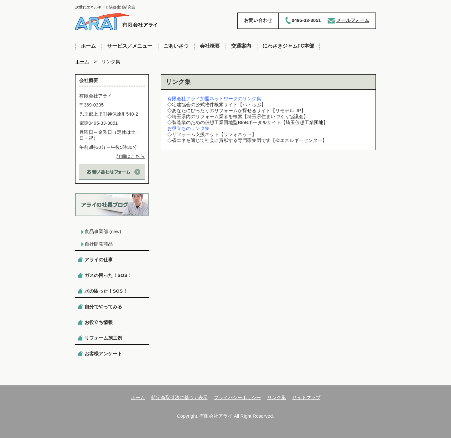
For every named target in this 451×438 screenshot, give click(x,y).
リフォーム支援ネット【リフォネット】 (214, 134)
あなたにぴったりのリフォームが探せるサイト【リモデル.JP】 (239, 110)
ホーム (88, 46)
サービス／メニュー (129, 46)
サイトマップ (306, 397)
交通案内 (241, 46)
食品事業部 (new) (103, 231)
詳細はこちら (131, 156)
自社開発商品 (99, 244)
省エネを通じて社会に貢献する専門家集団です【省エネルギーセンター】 (249, 140)
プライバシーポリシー (237, 397)
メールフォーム (352, 20)
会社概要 (210, 46)
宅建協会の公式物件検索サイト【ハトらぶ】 (219, 104)
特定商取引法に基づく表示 (179, 397)
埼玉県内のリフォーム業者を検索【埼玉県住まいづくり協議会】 (240, 116)
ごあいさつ (176, 46)
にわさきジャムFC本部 (288, 46)
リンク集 (276, 397)
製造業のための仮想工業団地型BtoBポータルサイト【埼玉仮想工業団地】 (250, 122)
